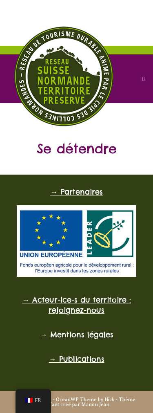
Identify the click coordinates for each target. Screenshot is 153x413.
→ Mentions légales (76, 334)
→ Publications (76, 359)
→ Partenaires (76, 192)
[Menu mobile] (143, 79)
